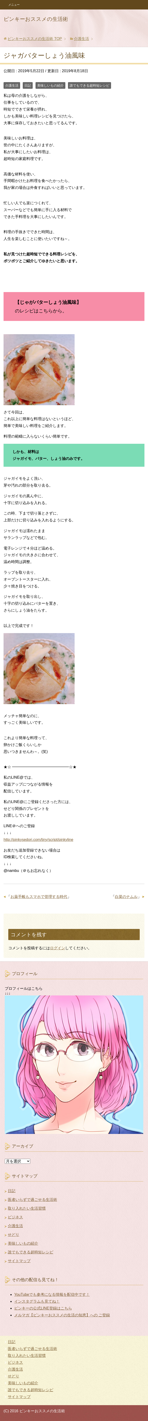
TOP (35, 39)
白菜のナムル (126, 897)
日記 (27, 85)
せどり (13, 1235)
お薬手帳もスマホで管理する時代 (38, 897)
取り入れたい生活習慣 (27, 1208)
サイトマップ (19, 1261)
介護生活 (11, 85)
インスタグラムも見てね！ (37, 1301)
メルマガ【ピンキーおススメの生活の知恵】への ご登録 (62, 1315)
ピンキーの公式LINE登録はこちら (43, 1308)
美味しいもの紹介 (50, 85)
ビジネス (15, 1217)
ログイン (57, 948)
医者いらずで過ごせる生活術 (32, 1200)
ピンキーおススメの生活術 (36, 19)
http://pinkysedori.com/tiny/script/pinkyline (38, 840)
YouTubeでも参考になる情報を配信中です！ (52, 1294)
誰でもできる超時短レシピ (89, 85)
